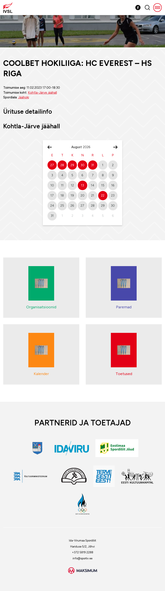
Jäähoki (23, 97)
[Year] (88, 147)
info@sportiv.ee (82, 558)
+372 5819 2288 (82, 552)
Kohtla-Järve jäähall (42, 93)
